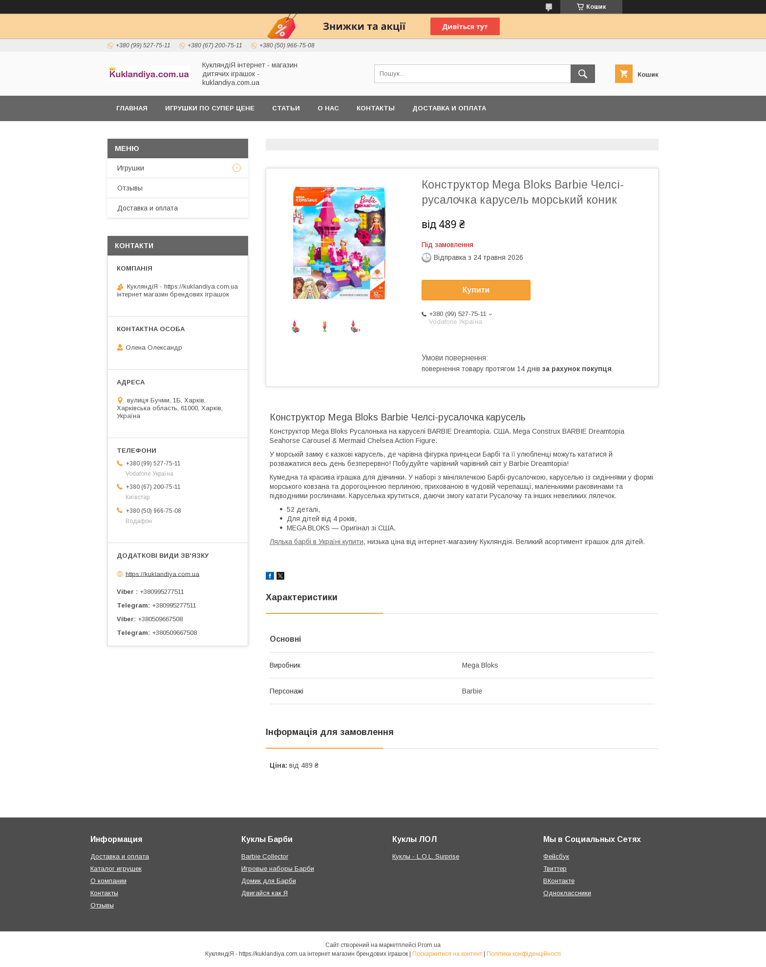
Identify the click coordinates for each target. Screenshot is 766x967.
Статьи (286, 108)
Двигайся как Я (264, 893)
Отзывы (130, 188)
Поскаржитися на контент (447, 953)
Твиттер (555, 868)
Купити (476, 290)
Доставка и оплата (449, 108)
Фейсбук (556, 856)
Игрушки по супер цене (210, 108)
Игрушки (130, 168)
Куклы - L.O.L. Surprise (425, 856)
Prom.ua (429, 945)
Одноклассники (567, 893)
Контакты (376, 108)
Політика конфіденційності (524, 953)
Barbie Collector (264, 856)
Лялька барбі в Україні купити (316, 542)
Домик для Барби (268, 880)
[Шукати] (583, 73)
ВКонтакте (558, 880)
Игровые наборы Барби (277, 868)
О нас (328, 108)
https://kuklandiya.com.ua (162, 573)
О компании (108, 880)
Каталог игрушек (116, 868)
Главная (132, 108)
